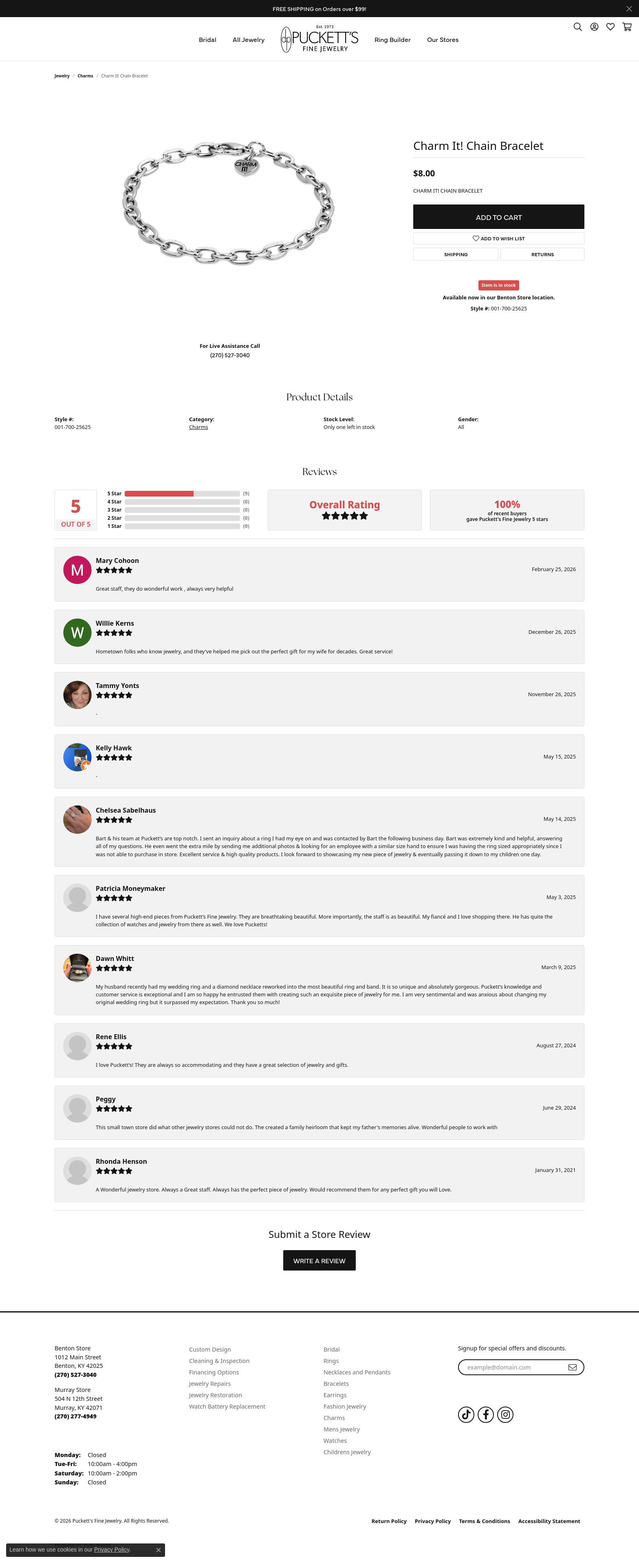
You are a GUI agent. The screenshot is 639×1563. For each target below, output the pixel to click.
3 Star (114, 509)
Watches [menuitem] (335, 1440)
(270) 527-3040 (230, 355)
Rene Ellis (111, 1036)
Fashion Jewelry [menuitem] (345, 1406)
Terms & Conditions (485, 1521)
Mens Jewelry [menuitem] (342, 1429)
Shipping (456, 254)
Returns (542, 254)
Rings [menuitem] (331, 1361)
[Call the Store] (76, 1374)
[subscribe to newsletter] (573, 1367)
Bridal (207, 39)
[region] (230, 213)
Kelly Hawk (114, 747)
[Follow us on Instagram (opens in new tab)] (505, 1415)
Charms (85, 76)
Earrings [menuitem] (335, 1395)
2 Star (114, 517)
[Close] (629, 9)
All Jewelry (248, 39)
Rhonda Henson (121, 1161)
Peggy (106, 1099)
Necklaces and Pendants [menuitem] (357, 1372)
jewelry (62, 76)
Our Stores (443, 39)
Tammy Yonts (117, 685)
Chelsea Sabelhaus (126, 810)
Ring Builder (393, 39)
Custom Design (210, 1349)
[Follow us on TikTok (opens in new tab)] (466, 1415)
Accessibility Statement (549, 1521)
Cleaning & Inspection (219, 1361)
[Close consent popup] (158, 1550)
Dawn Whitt (115, 958)
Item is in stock (499, 285)
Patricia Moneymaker (130, 888)
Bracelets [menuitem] (336, 1383)
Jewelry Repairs (210, 1383)
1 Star (114, 526)
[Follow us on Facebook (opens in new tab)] (486, 1415)
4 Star (114, 501)
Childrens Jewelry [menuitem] (347, 1452)
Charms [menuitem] (334, 1418)
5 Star (114, 493)
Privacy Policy (433, 1521)
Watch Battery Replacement (227, 1406)
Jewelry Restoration (215, 1395)
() (246, 493)
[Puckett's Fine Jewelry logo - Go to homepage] (319, 39)
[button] (578, 26)
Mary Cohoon (117, 560)
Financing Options (214, 1372)
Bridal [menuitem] (332, 1349)
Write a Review (319, 1260)
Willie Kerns (115, 623)
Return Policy (389, 1521)
